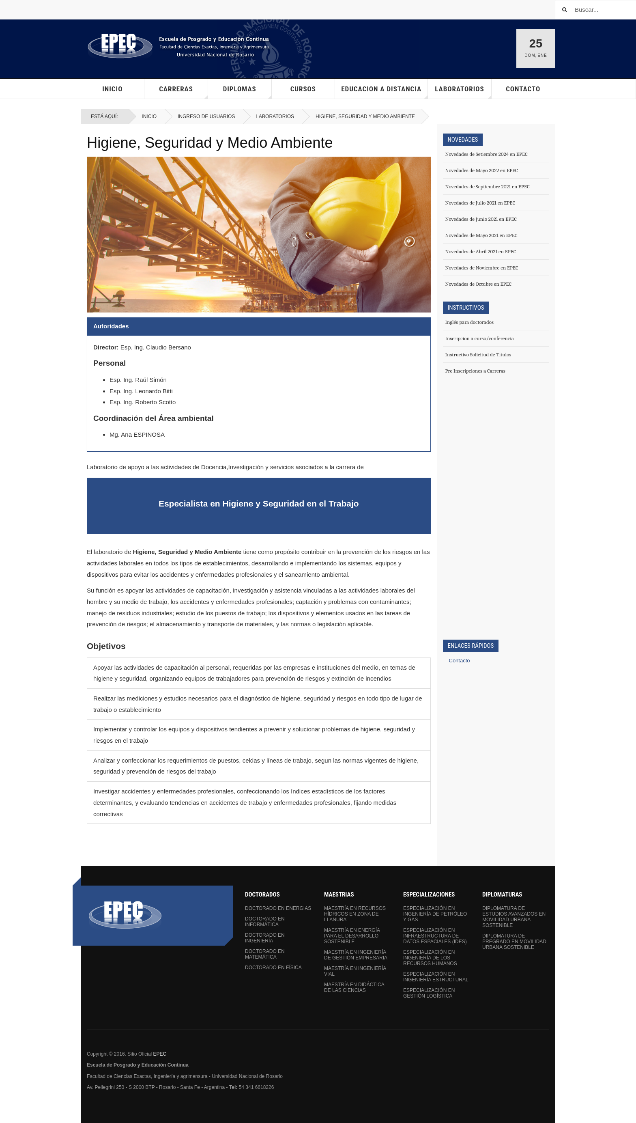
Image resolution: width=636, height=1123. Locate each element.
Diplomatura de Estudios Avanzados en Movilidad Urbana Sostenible (514, 916)
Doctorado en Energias (278, 908)
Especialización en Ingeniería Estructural (435, 977)
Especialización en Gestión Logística (429, 993)
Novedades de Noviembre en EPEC (481, 268)
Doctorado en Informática (265, 921)
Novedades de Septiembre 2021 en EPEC (487, 186)
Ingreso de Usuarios (206, 116)
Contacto (523, 89)
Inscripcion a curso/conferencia (479, 338)
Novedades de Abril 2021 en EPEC (480, 251)
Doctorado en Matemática (265, 954)
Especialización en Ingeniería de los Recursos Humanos (430, 957)
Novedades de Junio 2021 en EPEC (481, 219)
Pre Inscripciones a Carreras (475, 371)
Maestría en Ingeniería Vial (355, 971)
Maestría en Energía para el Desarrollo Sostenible (352, 935)
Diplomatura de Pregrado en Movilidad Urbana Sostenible (514, 941)
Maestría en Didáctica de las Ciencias (354, 987)
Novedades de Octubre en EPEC (478, 284)
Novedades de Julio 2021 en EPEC (480, 203)
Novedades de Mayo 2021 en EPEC (481, 235)
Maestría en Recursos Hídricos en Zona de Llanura (355, 914)
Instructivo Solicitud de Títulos (478, 354)
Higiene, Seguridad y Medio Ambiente (210, 142)
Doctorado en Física (273, 967)
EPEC (160, 1054)
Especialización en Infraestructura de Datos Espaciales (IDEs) (435, 935)
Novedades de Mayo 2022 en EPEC (481, 170)
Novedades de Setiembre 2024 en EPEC (486, 154)
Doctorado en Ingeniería (265, 938)
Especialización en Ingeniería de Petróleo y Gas (435, 914)
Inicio (112, 89)
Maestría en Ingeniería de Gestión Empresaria (355, 955)
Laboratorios (275, 116)
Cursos (303, 89)
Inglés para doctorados (469, 322)
